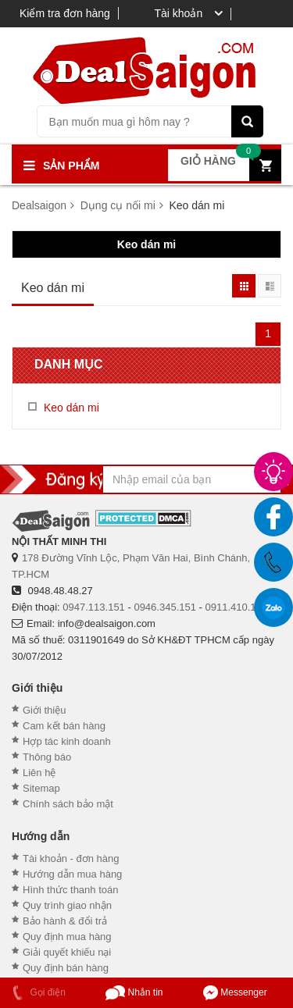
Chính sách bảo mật (68, 804)
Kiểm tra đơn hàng (65, 13)
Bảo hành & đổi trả (65, 921)
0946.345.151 (165, 607)
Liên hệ (39, 772)
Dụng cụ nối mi (117, 205)
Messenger (235, 992)
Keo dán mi (146, 244)
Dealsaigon (39, 205)
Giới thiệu (44, 710)
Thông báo (47, 757)
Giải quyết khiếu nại (67, 952)
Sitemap (41, 788)
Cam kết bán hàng (64, 726)
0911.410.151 (236, 607)
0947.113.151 (94, 607)
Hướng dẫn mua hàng (72, 874)
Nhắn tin (134, 992)
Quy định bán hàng (66, 968)
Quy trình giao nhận (67, 905)
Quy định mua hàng (67, 936)
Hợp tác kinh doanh (67, 741)
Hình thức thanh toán (70, 890)
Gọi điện (37, 992)
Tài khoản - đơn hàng (71, 858)
